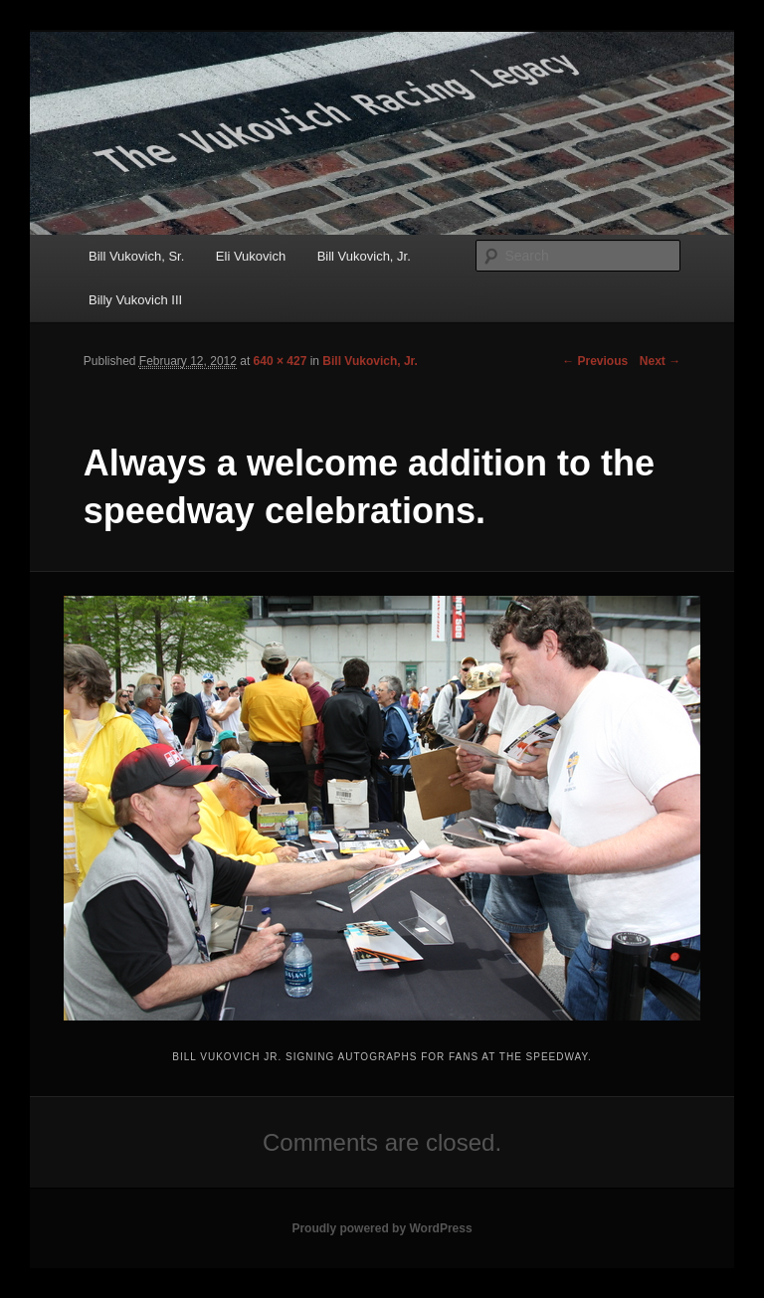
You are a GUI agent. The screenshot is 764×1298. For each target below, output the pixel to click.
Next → (660, 361)
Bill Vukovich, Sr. (136, 256)
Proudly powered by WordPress (381, 1228)
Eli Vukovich (251, 256)
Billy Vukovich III (135, 299)
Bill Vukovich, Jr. (364, 256)
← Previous (595, 361)
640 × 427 (280, 361)
